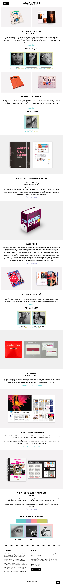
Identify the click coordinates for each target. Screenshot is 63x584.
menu (6, 4)
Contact (35, 565)
